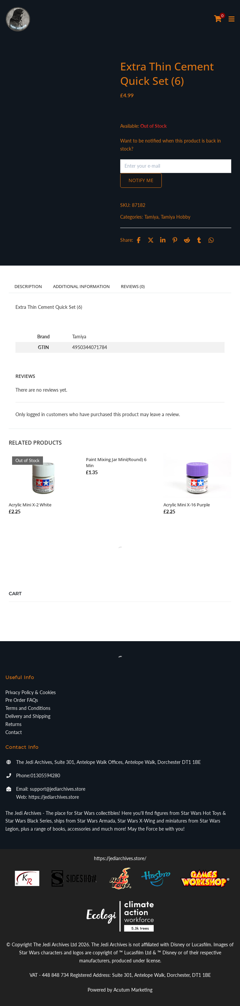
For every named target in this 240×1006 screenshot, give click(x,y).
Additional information (81, 286)
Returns (13, 724)
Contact (13, 732)
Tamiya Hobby (175, 217)
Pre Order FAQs (21, 700)
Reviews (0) (133, 286)
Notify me (141, 180)
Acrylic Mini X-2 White (30, 505)
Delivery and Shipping (27, 716)
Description (28, 286)
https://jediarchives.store (54, 797)
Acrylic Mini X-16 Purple (186, 505)
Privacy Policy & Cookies (30, 692)
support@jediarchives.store (57, 789)
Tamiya (151, 217)
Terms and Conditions (27, 708)
